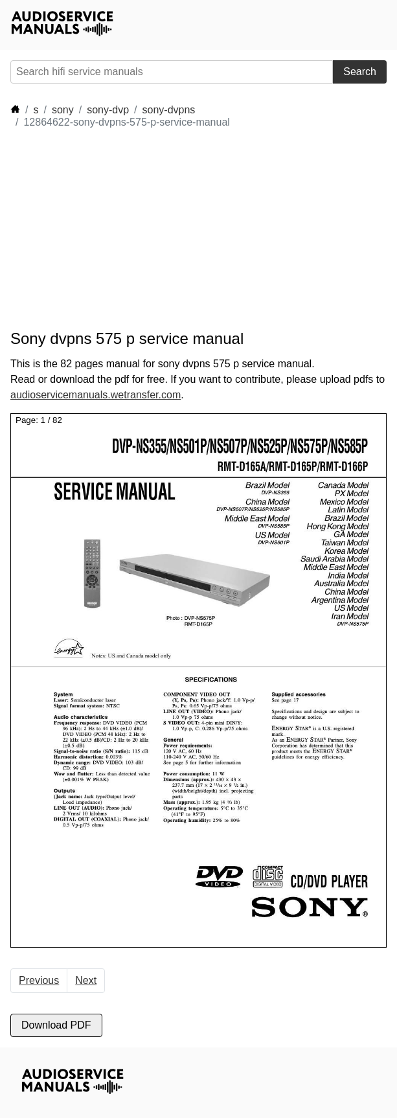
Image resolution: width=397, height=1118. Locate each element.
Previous (39, 980)
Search (359, 71)
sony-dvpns (169, 109)
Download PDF (56, 1025)
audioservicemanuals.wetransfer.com (95, 394)
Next (85, 980)
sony (63, 109)
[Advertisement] (127, 229)
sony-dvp (108, 109)
